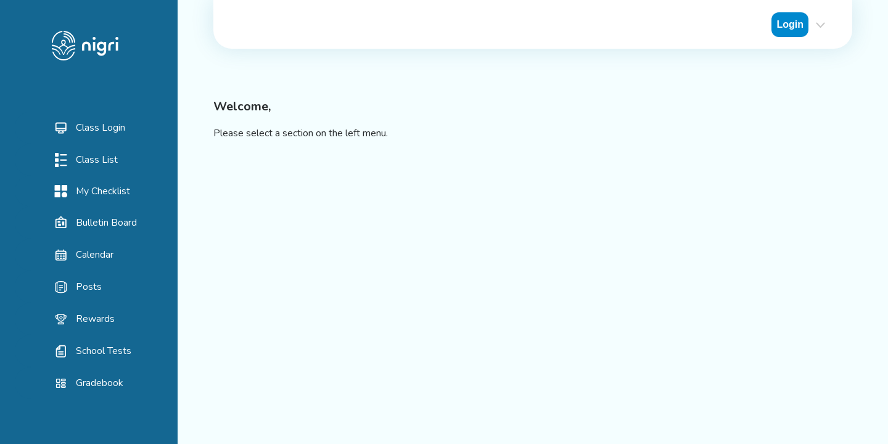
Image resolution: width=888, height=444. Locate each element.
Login (790, 24)
